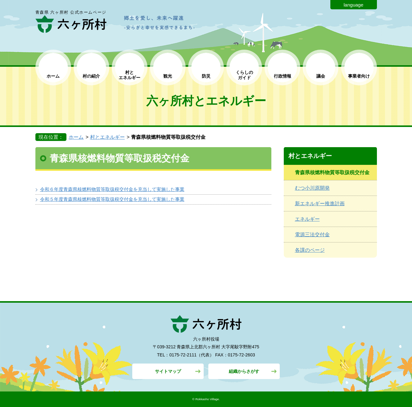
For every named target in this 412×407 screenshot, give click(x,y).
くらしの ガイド (244, 75)
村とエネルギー (107, 137)
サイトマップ (168, 371)
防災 (206, 76)
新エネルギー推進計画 (320, 203)
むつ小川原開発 (312, 188)
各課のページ (310, 250)
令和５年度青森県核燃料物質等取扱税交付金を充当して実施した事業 (112, 199)
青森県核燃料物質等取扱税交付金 (332, 172)
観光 (167, 76)
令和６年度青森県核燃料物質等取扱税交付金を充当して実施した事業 (112, 189)
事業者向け (359, 76)
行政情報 (282, 76)
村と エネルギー (129, 75)
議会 (320, 76)
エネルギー (307, 219)
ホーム (53, 76)
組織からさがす (244, 371)
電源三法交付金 (312, 234)
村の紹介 (91, 76)
